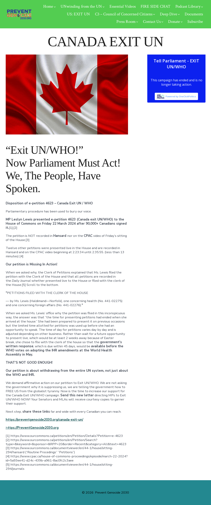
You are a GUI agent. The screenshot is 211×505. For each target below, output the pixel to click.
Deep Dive (170, 14)
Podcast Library (189, 6)
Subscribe (195, 21)
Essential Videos (123, 6)
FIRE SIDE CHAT (155, 6)
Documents (194, 14)
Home (49, 6)
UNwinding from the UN (82, 6)
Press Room (127, 21)
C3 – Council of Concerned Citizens (125, 14)
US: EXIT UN (78, 14)
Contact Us (153, 21)
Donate (175, 21)
